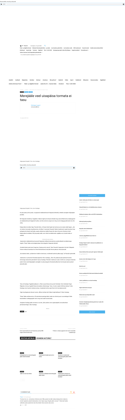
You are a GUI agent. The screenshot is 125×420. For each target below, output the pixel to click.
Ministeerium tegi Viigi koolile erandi (86, 294)
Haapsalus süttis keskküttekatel (85, 228)
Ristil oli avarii (82, 266)
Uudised (30, 92)
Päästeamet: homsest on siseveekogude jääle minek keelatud (64, 375)
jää (26, 311)
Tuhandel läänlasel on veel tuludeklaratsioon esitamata (90, 207)
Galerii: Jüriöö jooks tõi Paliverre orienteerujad (89, 200)
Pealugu (26, 92)
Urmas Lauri (35, 105)
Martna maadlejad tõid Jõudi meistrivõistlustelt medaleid (91, 273)
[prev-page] (21, 380)
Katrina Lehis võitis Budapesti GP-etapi (87, 259)
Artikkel (26, 89)
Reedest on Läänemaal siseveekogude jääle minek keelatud (64, 356)
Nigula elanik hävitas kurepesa (85, 287)
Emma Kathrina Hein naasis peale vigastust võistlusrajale (91, 251)
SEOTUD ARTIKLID (28, 338)
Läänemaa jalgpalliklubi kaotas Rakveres (87, 235)
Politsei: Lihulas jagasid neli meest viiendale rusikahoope (64, 331)
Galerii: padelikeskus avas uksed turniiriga (88, 280)
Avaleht (21, 89)
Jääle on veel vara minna (26, 373)
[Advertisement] (102, 160)
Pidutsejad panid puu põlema (85, 221)
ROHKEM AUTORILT (44, 338)
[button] (45, 45)
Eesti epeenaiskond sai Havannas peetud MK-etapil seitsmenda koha (32, 331)
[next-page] (23, 380)
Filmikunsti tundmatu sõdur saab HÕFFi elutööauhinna (90, 214)
